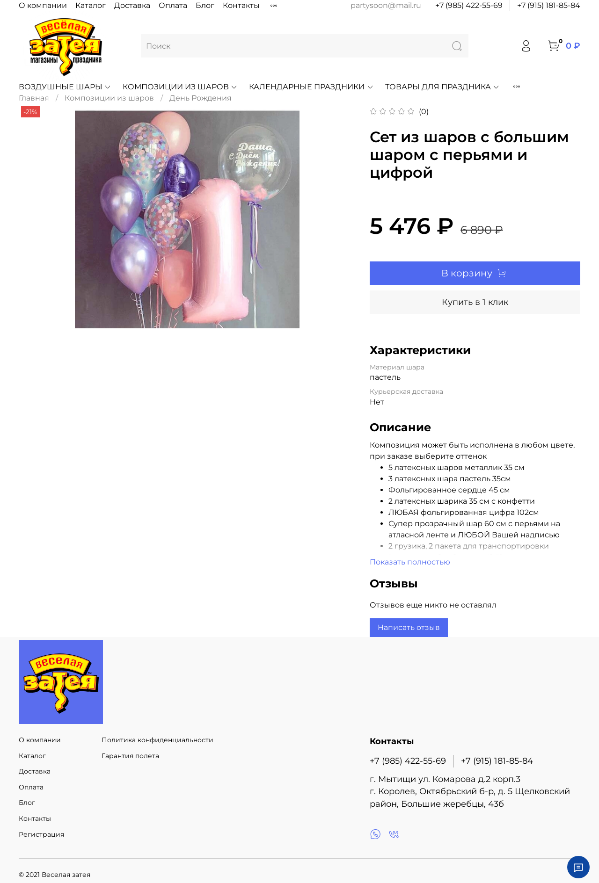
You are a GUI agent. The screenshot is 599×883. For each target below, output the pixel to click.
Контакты (241, 5)
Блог (205, 5)
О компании (43, 5)
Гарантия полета (130, 756)
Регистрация (41, 834)
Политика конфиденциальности (157, 740)
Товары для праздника (442, 86)
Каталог (90, 5)
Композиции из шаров (180, 86)
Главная (34, 98)
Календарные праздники (311, 86)
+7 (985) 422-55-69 (469, 5)
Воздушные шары (65, 86)
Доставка (132, 5)
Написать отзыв (409, 627)
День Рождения (200, 98)
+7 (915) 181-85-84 (548, 5)
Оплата (173, 5)
